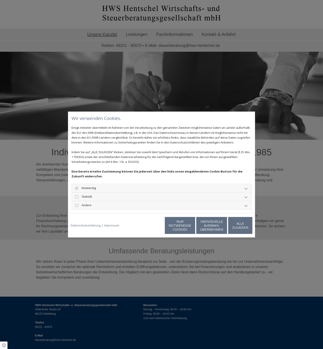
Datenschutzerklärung (86, 225)
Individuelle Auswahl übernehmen (190, 225)
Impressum (111, 225)
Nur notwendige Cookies (148, 225)
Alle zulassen (232, 225)
